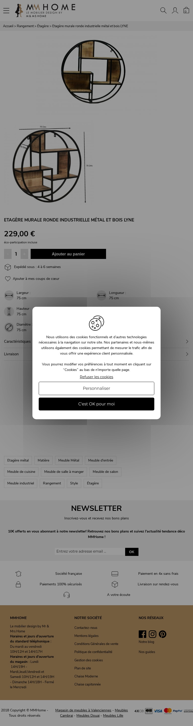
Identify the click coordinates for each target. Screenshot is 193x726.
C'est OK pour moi (96, 404)
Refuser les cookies (96, 377)
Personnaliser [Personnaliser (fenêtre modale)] (96, 388)
